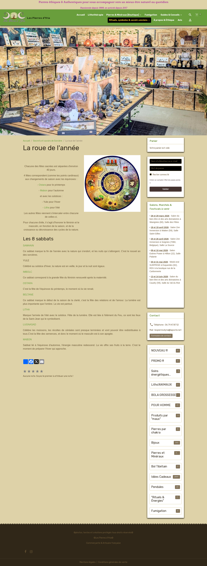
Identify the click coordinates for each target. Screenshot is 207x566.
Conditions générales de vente (112, 562)
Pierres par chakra (158, 430)
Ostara (42, 185)
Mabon (43, 190)
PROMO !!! (157, 361)
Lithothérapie (95, 15)
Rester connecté (161, 174)
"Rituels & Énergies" (157, 499)
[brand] (20, 17)
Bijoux (155, 442)
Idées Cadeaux (161, 476)
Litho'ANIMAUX (161, 384)
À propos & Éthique (163, 20)
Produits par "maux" (159, 417)
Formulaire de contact (161, 336)
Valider (165, 189)
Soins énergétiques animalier (160, 372)
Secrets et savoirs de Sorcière (47, 141)
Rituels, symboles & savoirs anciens (128, 20)
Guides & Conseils (170, 15)
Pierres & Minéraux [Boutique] (122, 15)
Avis (179, 20)
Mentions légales (88, 562)
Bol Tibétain (159, 466)
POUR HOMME (161, 405)
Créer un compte (156, 180)
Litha (46, 207)
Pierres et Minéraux (158, 454)
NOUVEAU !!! (159, 350)
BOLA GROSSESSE (163, 395)
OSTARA (28, 283)
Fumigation (151, 15)
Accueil (81, 15)
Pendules (157, 487)
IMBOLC (27, 272)
